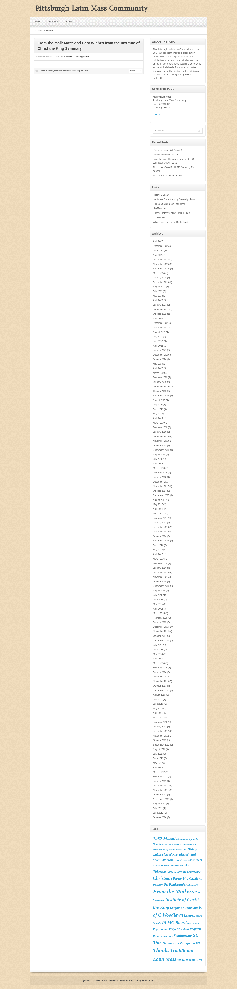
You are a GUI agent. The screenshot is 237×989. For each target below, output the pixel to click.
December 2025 (161, 246)
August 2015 (159, 590)
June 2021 (158, 341)
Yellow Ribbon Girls (189, 960)
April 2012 (158, 767)
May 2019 (158, 413)
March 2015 (159, 613)
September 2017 (161, 495)
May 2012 (158, 763)
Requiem (196, 929)
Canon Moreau (161, 865)
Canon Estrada (180, 860)
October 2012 (159, 740)
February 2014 (160, 667)
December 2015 (161, 572)
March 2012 (159, 772)
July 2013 (157, 699)
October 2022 (159, 314)
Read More (135, 71)
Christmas (162, 878)
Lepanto (190, 915)
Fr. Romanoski (192, 885)
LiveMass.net (159, 208)
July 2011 (157, 808)
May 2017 (158, 504)
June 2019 (158, 409)
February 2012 (160, 776)
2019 (39, 30)
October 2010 (159, 817)
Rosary (157, 935)
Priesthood (183, 929)
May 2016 (158, 549)
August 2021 (159, 332)
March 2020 (159, 373)
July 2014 (157, 645)
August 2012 (159, 749)
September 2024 (161, 268)
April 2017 (158, 509)
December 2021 (161, 323)
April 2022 (158, 318)
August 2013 (159, 695)
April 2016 (158, 554)
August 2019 (159, 400)
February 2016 (160, 563)
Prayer (173, 929)
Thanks (84, 71)
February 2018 (160, 472)
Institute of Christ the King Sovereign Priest (174, 199)
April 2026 (158, 241)
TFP (198, 943)
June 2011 (158, 812)
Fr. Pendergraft (174, 884)
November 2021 (161, 327)
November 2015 (161, 577)
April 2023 (158, 300)
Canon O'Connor (177, 865)
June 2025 (158, 250)
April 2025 (158, 255)
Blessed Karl (170, 854)
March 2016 (159, 559)
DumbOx (67, 57)
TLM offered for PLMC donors (167, 175)
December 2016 (161, 527)
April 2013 (158, 713)
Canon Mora (195, 859)
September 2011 (161, 799)
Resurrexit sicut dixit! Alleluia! (167, 150)
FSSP (191, 891)
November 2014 (161, 631)
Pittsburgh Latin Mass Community (91, 8)
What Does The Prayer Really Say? (170, 222)
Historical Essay (161, 195)
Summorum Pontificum (179, 943)
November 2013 (161, 681)
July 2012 (157, 754)
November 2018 (161, 441)
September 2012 (161, 745)
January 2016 (159, 568)
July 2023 (157, 291)
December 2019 (161, 386)
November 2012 (161, 735)
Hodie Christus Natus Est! (165, 154)
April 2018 (158, 463)
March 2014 (159, 663)
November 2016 (161, 531)
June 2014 (158, 649)
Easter (177, 879)
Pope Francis (160, 929)
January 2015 (159, 622)
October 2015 (159, 581)
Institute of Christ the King (67, 71)
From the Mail (46, 71)
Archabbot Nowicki (170, 844)
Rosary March (167, 936)
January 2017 (159, 522)
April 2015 (158, 609)
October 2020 (159, 359)
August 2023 (159, 286)
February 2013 (160, 722)
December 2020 (161, 355)
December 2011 (161, 785)
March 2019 (159, 422)
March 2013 (159, 717)
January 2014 (159, 672)
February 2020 (160, 377)
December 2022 (161, 309)
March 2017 (159, 513)
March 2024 (159, 273)
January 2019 (159, 432)
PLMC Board (174, 922)
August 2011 (159, 803)
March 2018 (159, 468)
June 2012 (158, 758)
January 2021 (159, 350)
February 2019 (160, 427)
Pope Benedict (193, 923)
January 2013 (159, 726)
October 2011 (159, 794)
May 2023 (158, 295)
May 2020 (158, 364)
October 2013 (159, 686)
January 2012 (159, 781)
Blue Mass (167, 859)
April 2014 (158, 658)
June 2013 (158, 704)
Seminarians (183, 936)
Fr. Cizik (190, 878)
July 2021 (157, 336)
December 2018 (161, 436)
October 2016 (159, 536)
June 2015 (158, 599)
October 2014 (159, 636)
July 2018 (157, 459)
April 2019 (158, 418)
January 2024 (159, 277)
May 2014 (158, 654)
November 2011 (161, 790)
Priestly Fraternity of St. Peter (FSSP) (171, 213)
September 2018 (161, 450)
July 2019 (157, 404)
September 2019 (161, 395)
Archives (53, 21)
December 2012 (161, 731)
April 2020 (158, 368)
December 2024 (161, 259)
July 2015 (157, 595)
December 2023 (161, 282)
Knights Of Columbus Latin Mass (169, 204)
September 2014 (161, 640)
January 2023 (159, 305)
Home (37, 21)
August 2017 (159, 500)
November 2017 (161, 486)
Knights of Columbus (184, 908)
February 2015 (160, 618)
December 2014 (161, 627)
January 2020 (159, 382)
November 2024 (161, 264)
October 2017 (159, 491)
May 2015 (158, 604)
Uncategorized (82, 57)
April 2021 (158, 345)
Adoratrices (182, 839)
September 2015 (161, 586)
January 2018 (159, 477)
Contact (70, 21)
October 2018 (159, 445)
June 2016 (158, 545)
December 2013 (161, 676)
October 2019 (159, 391)
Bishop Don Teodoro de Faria (175, 850)
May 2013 (158, 708)
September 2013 (161, 690)
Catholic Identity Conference (183, 871)
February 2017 (160, 518)
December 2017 (161, 482)
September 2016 (161, 540)
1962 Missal (164, 838)
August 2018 (159, 454)
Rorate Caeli (159, 217)
